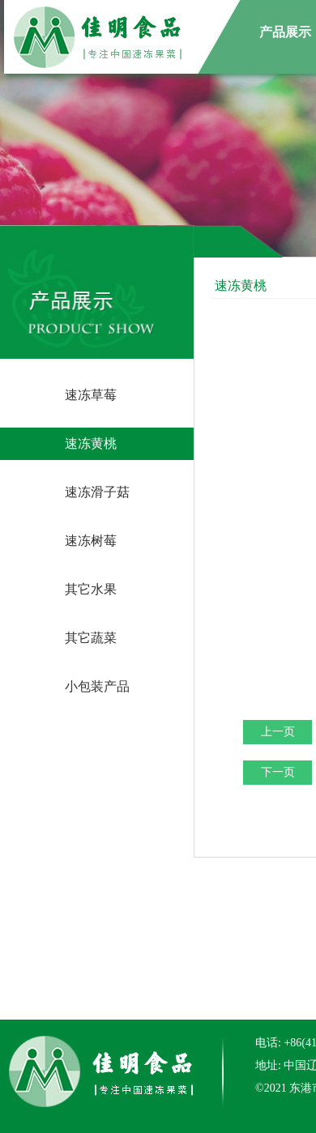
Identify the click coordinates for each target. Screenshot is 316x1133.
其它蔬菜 (91, 638)
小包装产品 (97, 686)
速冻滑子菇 (97, 492)
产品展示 (285, 32)
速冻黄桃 (91, 443)
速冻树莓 (91, 540)
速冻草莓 (91, 395)
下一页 (278, 772)
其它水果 (91, 589)
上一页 (278, 732)
